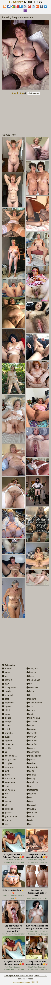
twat (30, 801)
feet (5, 794)
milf (30, 706)
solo (30, 786)
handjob (32, 672)
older (30, 725)
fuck (5, 797)
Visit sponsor (33, 93)
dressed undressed (12, 778)
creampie (8, 767)
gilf (4, 805)
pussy (31, 759)
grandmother (9, 816)
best (5, 699)
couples (7, 763)
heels (31, 676)
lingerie (31, 699)
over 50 (32, 737)
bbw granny (9, 687)
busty (6, 737)
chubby (7, 748)
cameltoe (7, 744)
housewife (33, 687)
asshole (7, 680)
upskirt (31, 805)
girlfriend (7, 809)
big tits (6, 706)
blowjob (7, 722)
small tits (32, 782)
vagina (31, 809)
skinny (31, 778)
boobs (6, 725)
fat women (8, 790)
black (6, 714)
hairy (5, 824)
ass (5, 676)
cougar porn (9, 759)
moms (31, 710)
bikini (6, 710)
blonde (6, 718)
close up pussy (10, 756)
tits (29, 797)
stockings (32, 790)
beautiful (7, 695)
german (7, 801)
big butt (7, 740)
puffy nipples (34, 756)
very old (32, 813)
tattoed (31, 794)
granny (6, 820)
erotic (6, 786)
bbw (5, 684)
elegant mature (10, 782)
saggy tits (32, 767)
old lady (32, 722)
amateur (7, 668)
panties (31, 748)
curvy (6, 775)
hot (29, 684)
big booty (7, 703)
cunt (5, 771)
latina (31, 691)
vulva (30, 816)
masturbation (34, 703)
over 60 (32, 740)
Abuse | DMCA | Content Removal (18, 975)
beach (6, 691)
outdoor (32, 729)
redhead (32, 763)
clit (4, 752)
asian (6, 672)
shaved (31, 775)
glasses (7, 813)
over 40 (32, 733)
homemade (33, 680)
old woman (33, 718)
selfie (30, 771)
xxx (30, 824)
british (6, 729)
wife (30, 820)
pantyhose (33, 752)
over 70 (32, 744)
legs (30, 695)
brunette (7, 733)
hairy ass (32, 668)
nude (30, 714)
